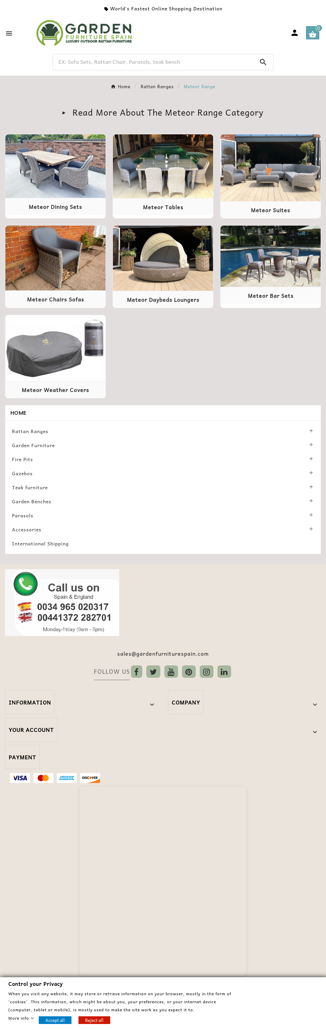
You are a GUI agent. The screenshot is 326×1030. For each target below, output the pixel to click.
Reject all (94, 1019)
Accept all (55, 1019)
